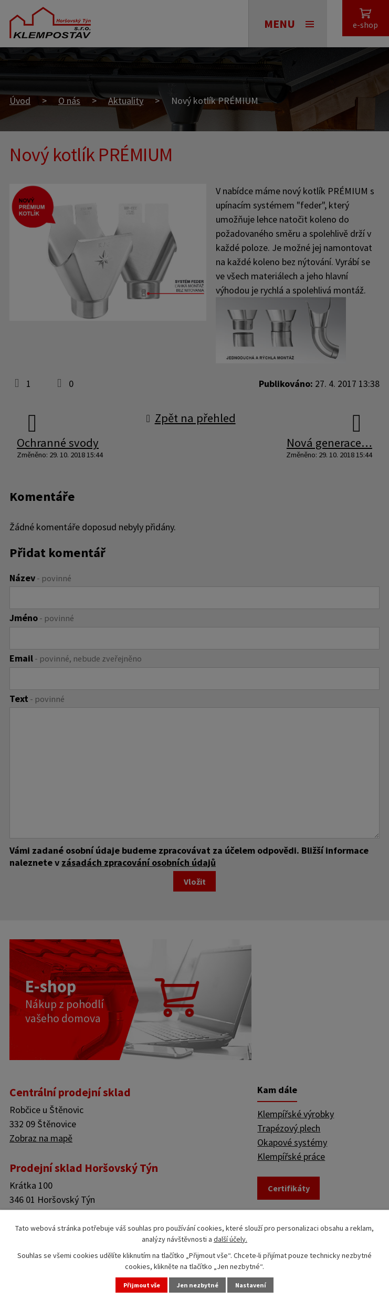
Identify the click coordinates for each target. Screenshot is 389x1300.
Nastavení (258, 1283)
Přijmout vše (134, 1283)
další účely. (230, 1236)
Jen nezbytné (199, 1283)
